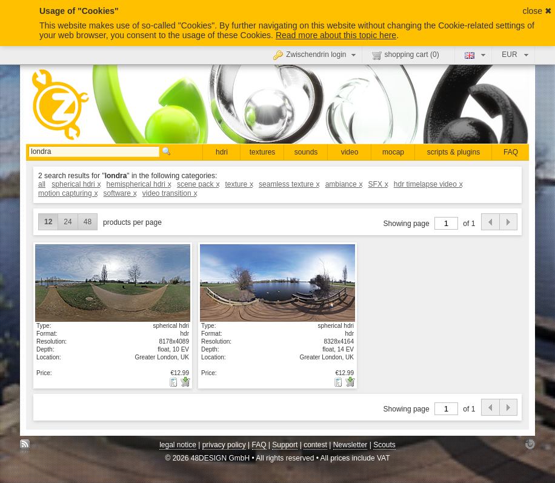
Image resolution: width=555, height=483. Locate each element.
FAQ (510, 152)
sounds (306, 152)
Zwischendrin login (315, 54)
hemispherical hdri (139, 184)
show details (112, 282)
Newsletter (350, 445)
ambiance (343, 184)
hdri (222, 152)
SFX (378, 184)
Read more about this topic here (336, 35)
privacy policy (224, 445)
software (120, 193)
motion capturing (67, 193)
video (350, 152)
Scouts (384, 445)
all (41, 184)
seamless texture (289, 184)
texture (238, 184)
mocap (393, 152)
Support (284, 445)
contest (315, 445)
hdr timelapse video (428, 184)
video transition (169, 193)
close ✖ (537, 11)
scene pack (198, 184)
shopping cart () (405, 55)
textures (263, 152)
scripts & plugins (453, 152)
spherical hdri (76, 184)
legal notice (177, 445)
